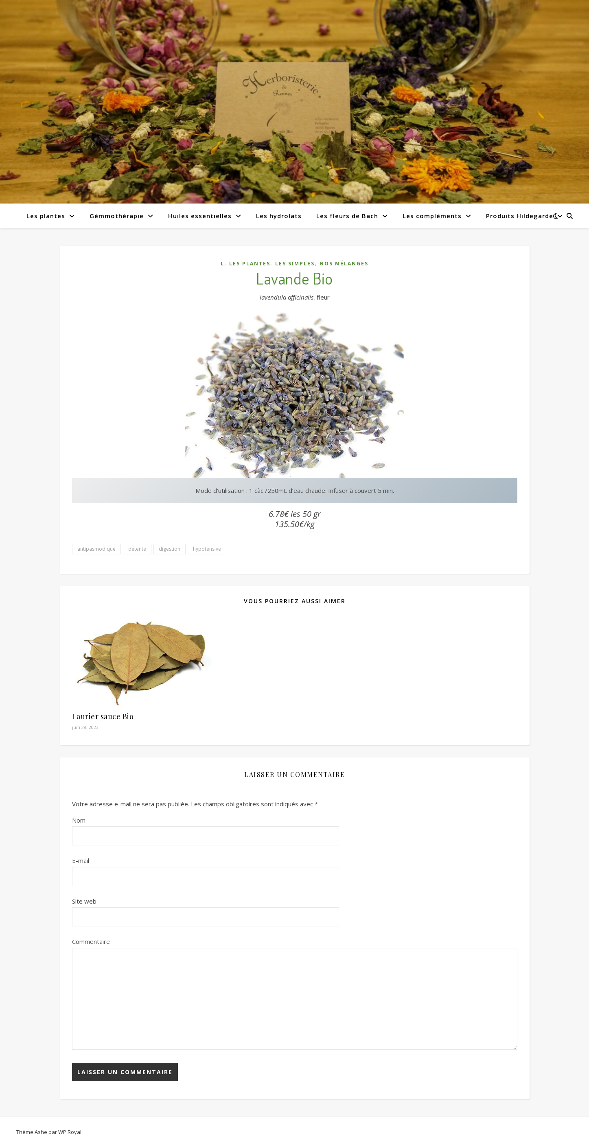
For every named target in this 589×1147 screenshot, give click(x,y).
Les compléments (432, 216)
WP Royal (69, 1132)
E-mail (80, 860)
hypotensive (207, 548)
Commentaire (91, 941)
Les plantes (45, 216)
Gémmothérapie (117, 216)
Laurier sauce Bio (103, 716)
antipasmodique (96, 548)
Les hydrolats (279, 216)
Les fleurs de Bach (347, 216)
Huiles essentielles (200, 216)
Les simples (295, 263)
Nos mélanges (344, 263)
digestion (169, 548)
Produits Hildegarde (519, 216)
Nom (78, 820)
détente (137, 548)
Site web (84, 901)
